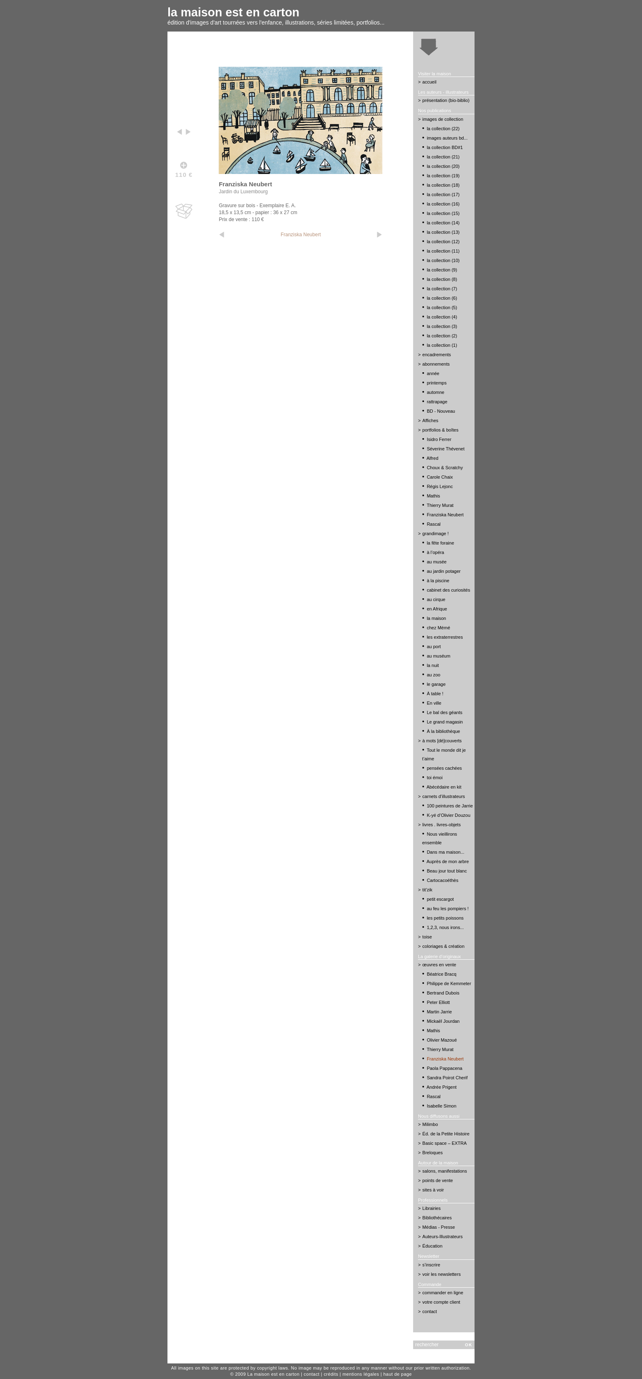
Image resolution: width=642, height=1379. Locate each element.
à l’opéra (435, 552)
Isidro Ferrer (439, 439)
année (433, 373)
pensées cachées (444, 768)
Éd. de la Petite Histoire (446, 1133)
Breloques (433, 1152)
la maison (436, 618)
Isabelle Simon (441, 1105)
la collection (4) (442, 316)
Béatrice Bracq (441, 974)
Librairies (432, 1208)
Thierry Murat (440, 505)
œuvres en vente (440, 964)
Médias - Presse (439, 1227)
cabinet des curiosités (448, 590)
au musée (436, 561)
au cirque (436, 599)
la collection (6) (442, 298)
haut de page (397, 1374)
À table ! (435, 693)
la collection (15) (443, 213)
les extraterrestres (445, 637)
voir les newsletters (442, 1274)
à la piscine (438, 580)
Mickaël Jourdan (443, 1021)
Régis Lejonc (440, 486)
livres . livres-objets (442, 824)
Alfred (433, 458)
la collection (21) (443, 156)
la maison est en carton (233, 12)
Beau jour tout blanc (447, 870)
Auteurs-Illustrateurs (443, 1236)
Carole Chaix (440, 477)
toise (427, 936)
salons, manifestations (445, 1171)
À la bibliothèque (443, 731)
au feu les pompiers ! (447, 908)
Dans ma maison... (445, 852)
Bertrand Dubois (443, 992)
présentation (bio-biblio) (446, 100)
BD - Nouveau (441, 411)
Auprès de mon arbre (448, 861)
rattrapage (437, 401)
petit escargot (440, 899)
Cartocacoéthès (442, 880)
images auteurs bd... (447, 138)
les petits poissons (445, 918)
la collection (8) (442, 279)
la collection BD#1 (445, 147)
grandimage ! (436, 533)
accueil (429, 81)
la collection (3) (442, 326)
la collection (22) (443, 128)
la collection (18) (443, 185)
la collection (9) (442, 269)
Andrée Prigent (442, 1087)
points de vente (438, 1180)
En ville (434, 703)
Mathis (433, 495)
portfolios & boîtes (441, 429)
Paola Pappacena (444, 1068)
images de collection (443, 119)
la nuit (433, 665)
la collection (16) (443, 203)
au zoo (433, 674)
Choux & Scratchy (445, 467)
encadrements (437, 354)
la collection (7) (442, 288)
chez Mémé (438, 627)
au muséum (438, 655)
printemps (436, 382)
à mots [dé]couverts (442, 740)
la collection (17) (443, 194)
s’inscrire (431, 1264)
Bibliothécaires (437, 1217)
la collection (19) (443, 175)
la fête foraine (440, 542)
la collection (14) (443, 222)
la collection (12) (443, 241)
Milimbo (430, 1124)
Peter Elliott (438, 1002)
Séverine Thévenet (445, 448)
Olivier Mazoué (442, 1040)
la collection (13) (443, 232)
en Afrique (437, 608)
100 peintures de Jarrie (450, 805)
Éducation (433, 1245)
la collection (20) (443, 166)
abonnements (436, 364)
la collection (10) (443, 260)
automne (435, 392)
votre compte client (441, 1302)
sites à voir (433, 1189)
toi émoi (435, 777)
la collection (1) (442, 345)
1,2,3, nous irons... (445, 927)
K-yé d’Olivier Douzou (448, 815)
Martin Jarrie (439, 1011)
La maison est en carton (273, 1374)
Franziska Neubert (300, 234)
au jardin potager (444, 571)
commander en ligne (443, 1292)
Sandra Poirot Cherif (447, 1077)
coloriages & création (444, 946)
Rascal (434, 524)
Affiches (431, 420)
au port (434, 646)
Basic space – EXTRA (445, 1143)
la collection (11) (443, 251)
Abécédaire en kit (444, 786)
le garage (436, 684)
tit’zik (427, 889)
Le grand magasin (445, 721)
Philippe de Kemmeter (449, 983)
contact (430, 1311)
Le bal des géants (444, 712)
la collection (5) (442, 307)
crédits (331, 1374)
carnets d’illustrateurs (444, 796)
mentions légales (360, 1374)
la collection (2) (442, 335)
